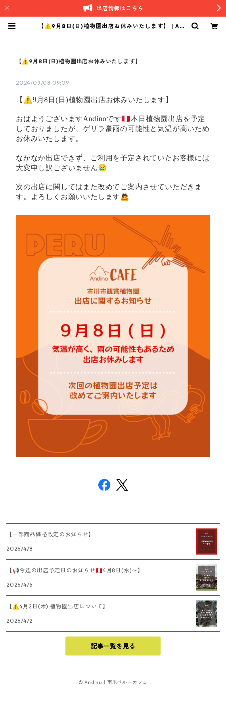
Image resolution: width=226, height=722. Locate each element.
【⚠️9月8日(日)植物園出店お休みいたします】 (78, 61)
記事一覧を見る (113, 646)
